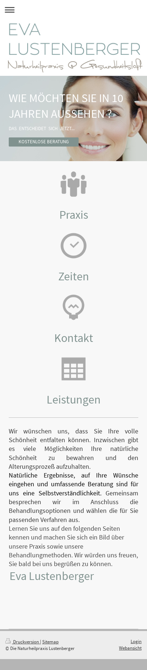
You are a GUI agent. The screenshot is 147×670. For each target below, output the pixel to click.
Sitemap (50, 642)
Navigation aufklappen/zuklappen (73, 9)
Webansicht (130, 648)
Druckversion (22, 642)
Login (136, 641)
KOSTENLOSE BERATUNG (44, 142)
